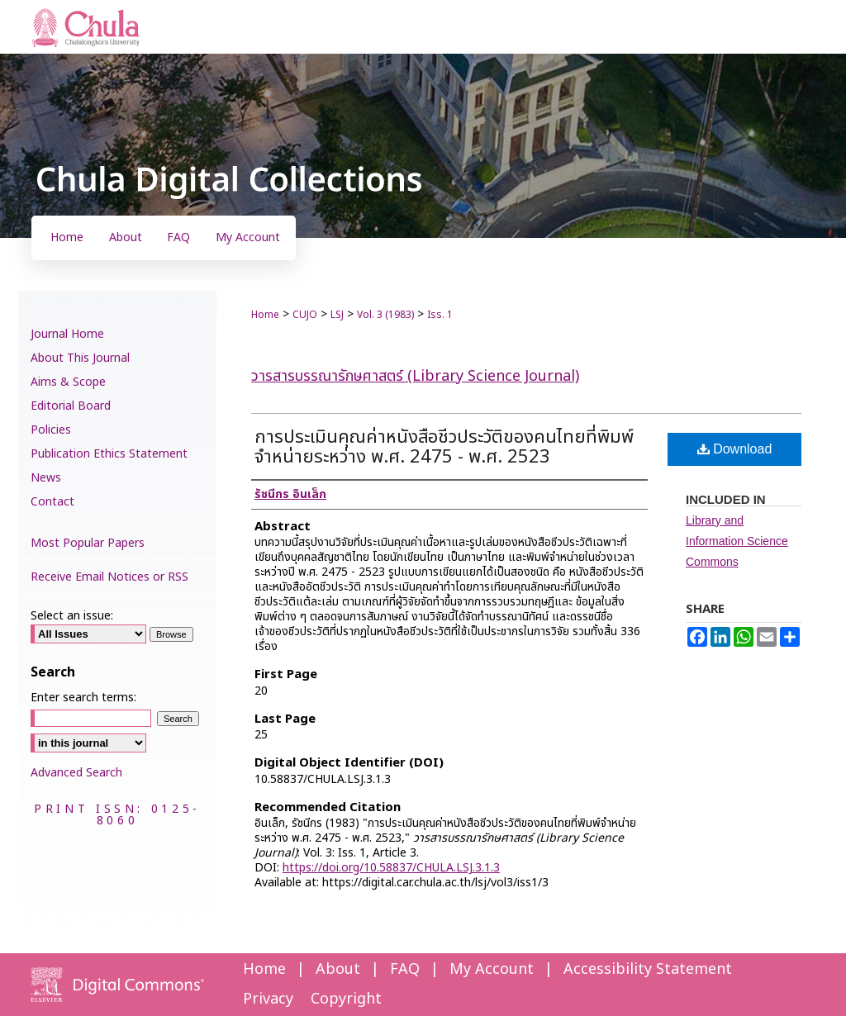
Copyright (346, 999)
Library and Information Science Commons (737, 541)
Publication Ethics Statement (109, 454)
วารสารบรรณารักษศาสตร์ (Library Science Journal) (415, 376)
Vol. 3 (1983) (385, 314)
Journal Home (67, 334)
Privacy (268, 999)
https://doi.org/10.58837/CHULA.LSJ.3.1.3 (391, 867)
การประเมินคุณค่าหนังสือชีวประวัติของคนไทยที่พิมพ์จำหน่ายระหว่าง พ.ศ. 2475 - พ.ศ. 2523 (444, 447)
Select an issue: (72, 615)
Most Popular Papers (88, 543)
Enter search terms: (83, 697)
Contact (52, 501)
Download (734, 449)
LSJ (337, 314)
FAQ (405, 969)
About (338, 969)
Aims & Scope (68, 382)
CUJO (304, 314)
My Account (491, 969)
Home (265, 314)
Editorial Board (71, 406)
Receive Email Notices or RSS (109, 577)
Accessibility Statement (647, 969)
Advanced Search (76, 772)
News (46, 478)
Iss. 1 (440, 314)
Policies (51, 430)
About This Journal (80, 358)
